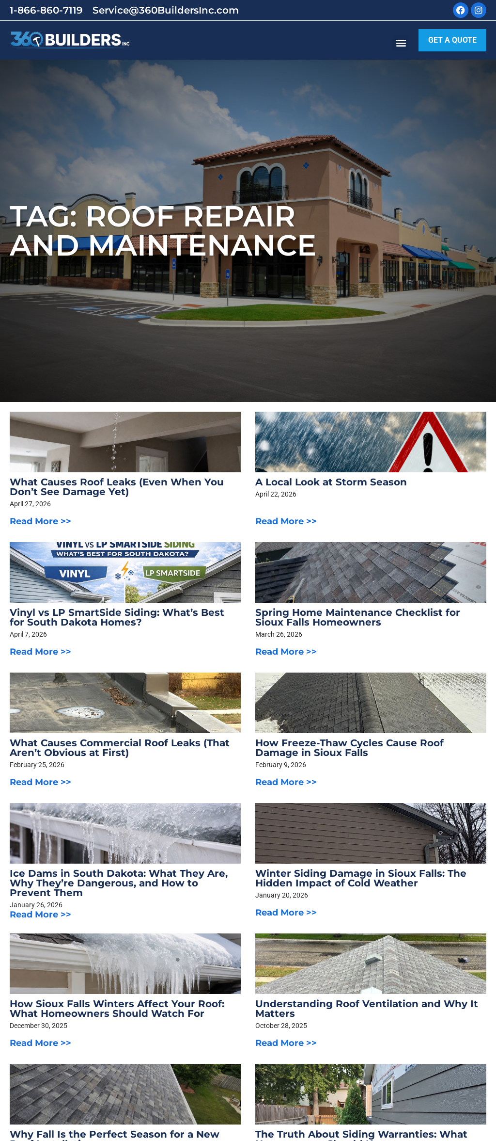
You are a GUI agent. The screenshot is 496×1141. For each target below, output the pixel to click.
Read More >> (40, 521)
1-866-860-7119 (46, 10)
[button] (401, 43)
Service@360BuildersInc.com (166, 10)
